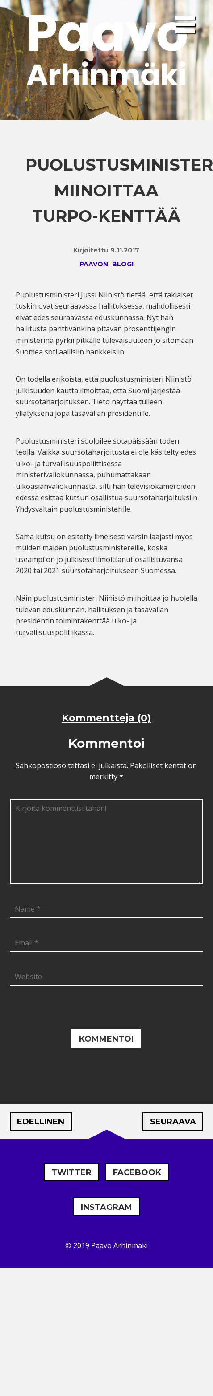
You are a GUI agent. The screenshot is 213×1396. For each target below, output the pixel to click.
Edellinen (40, 1122)
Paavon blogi (106, 264)
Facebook (137, 1172)
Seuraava (173, 1122)
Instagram (106, 1207)
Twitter (71, 1172)
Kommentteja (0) (106, 718)
